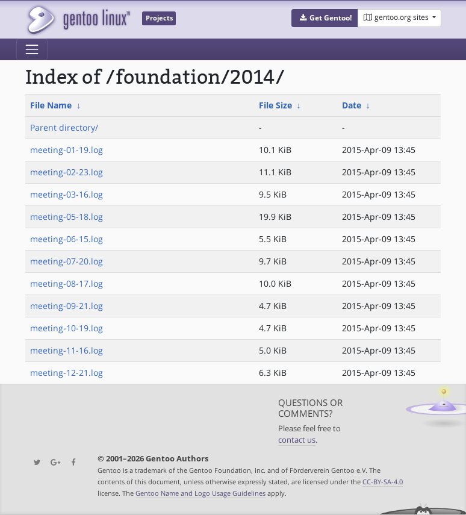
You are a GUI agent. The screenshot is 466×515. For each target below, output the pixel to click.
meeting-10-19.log (66, 328)
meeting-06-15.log (66, 239)
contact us (296, 440)
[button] (324, 18)
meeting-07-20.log (66, 261)
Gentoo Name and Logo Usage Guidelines (200, 493)
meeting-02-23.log (66, 172)
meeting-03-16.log (66, 194)
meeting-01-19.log (66, 149)
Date (351, 105)
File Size (275, 105)
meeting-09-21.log (66, 305)
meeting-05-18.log (66, 216)
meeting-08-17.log (66, 283)
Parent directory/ (64, 127)
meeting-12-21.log (66, 372)
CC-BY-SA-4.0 (382, 481)
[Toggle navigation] (32, 49)
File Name (51, 105)
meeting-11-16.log (66, 350)
